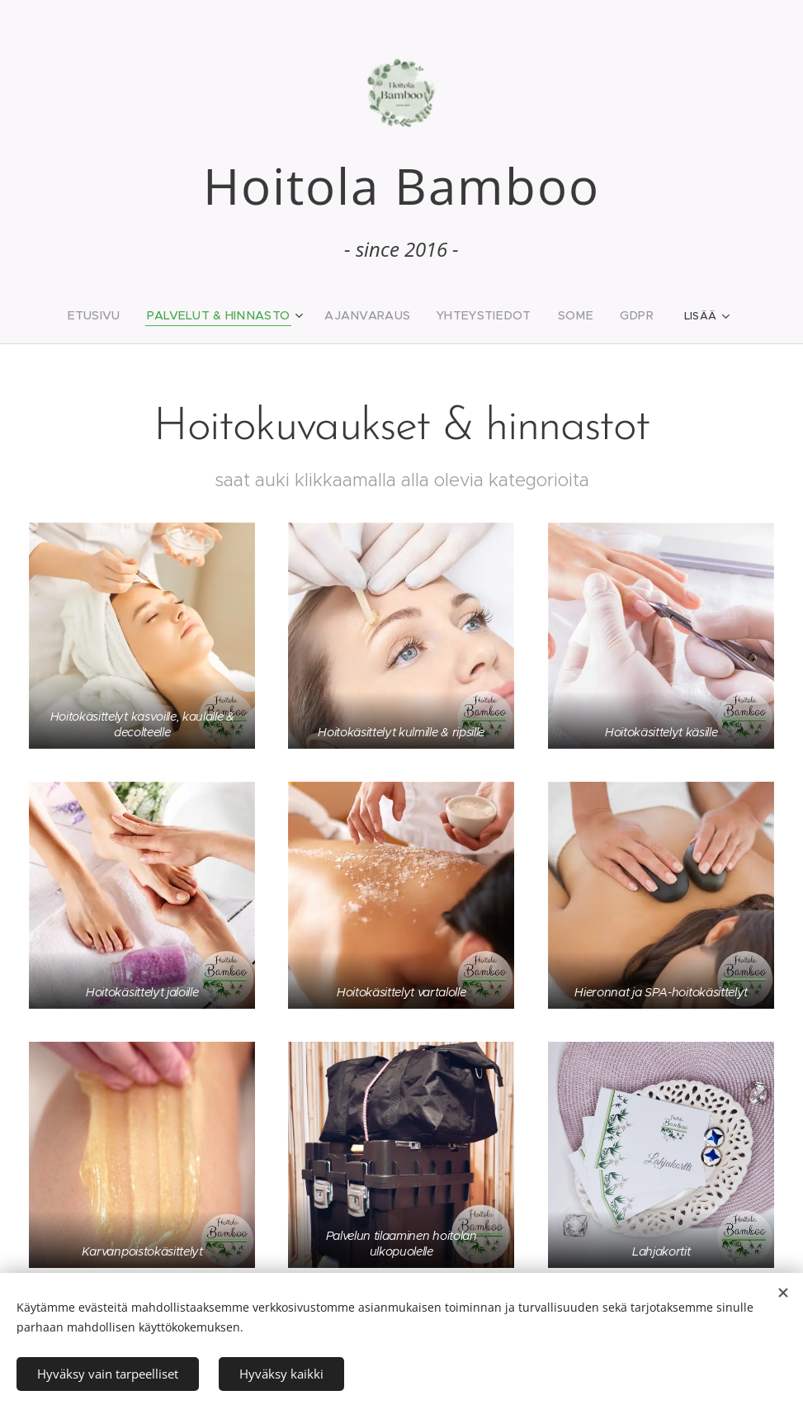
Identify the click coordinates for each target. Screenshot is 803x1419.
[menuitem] (116, 315)
